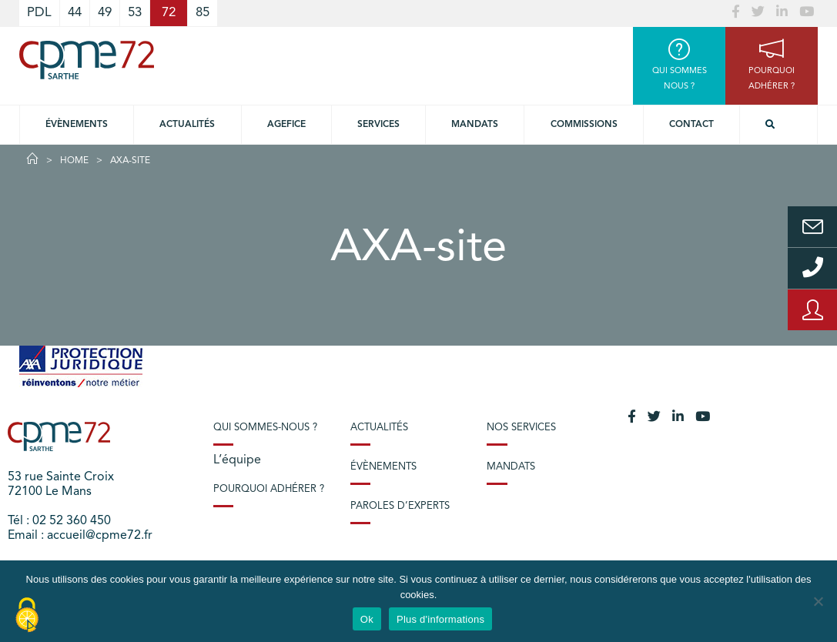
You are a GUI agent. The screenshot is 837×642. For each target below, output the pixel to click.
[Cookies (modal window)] (27, 616)
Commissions (584, 124)
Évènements (76, 124)
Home (74, 161)
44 (75, 12)
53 (135, 12)
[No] (817, 601)
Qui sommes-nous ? (265, 428)
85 (202, 12)
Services (378, 124)
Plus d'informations (440, 619)
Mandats (474, 124)
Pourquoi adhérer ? (268, 489)
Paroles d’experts (400, 506)
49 (105, 12)
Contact (691, 124)
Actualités (187, 124)
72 (169, 12)
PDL (39, 12)
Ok (366, 619)
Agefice (286, 124)
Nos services (521, 428)
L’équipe (237, 460)
